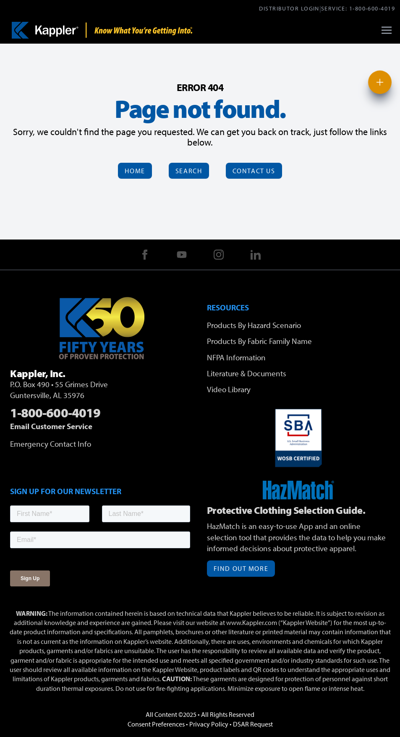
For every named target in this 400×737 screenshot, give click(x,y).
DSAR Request (253, 724)
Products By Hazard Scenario (254, 325)
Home (135, 171)
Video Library (229, 389)
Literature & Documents (246, 373)
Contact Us (254, 171)
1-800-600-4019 (372, 8)
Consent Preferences (156, 724)
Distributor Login (289, 8)
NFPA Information (236, 357)
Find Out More (241, 568)
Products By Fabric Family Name (259, 341)
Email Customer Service (51, 426)
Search (188, 171)
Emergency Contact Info (50, 444)
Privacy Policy (208, 724)
